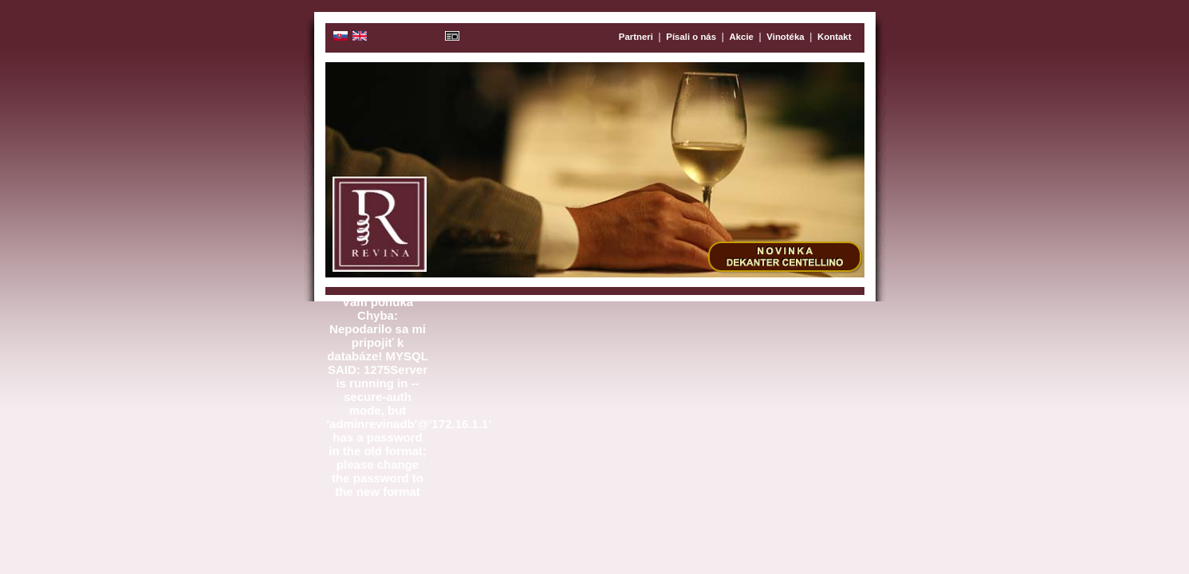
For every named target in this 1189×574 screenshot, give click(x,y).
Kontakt (834, 36)
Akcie (742, 36)
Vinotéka (785, 36)
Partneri (636, 36)
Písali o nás (691, 36)
